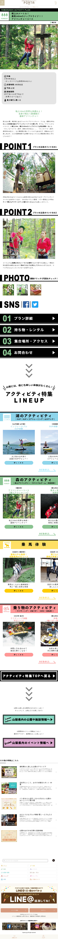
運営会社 (43, 916)
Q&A (36, 914)
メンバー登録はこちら (33, 7)
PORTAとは (23, 914)
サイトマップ (30, 914)
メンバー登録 (14, 910)
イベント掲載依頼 (16, 916)
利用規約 (38, 916)
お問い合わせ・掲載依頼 (28, 916)
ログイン (43, 910)
